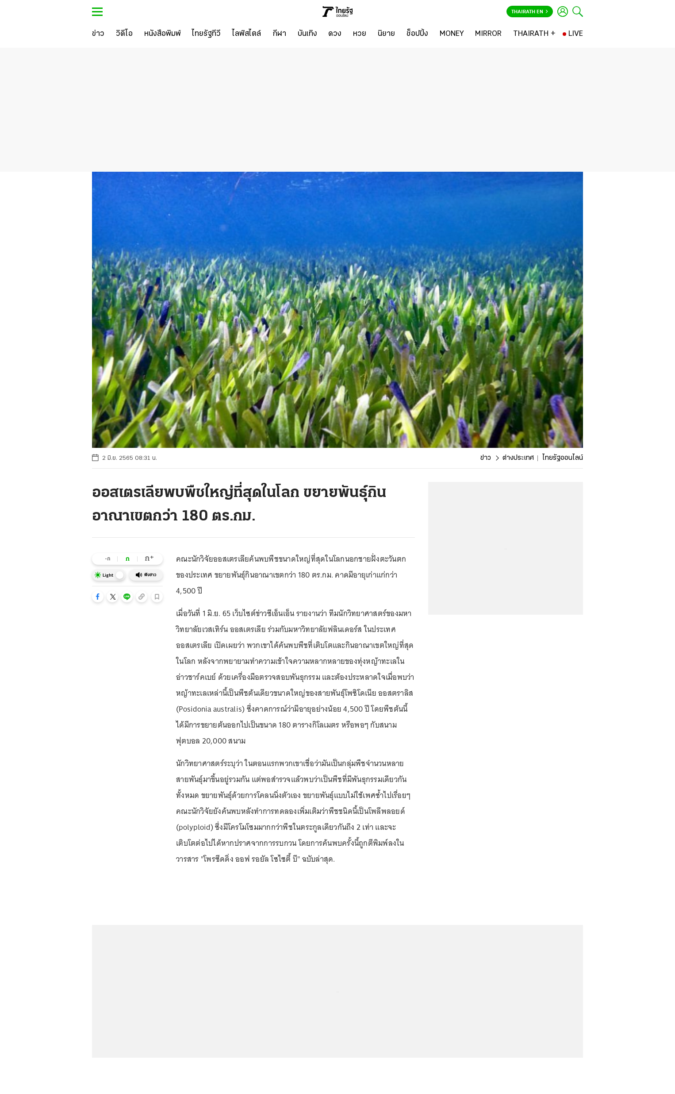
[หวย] (359, 34)
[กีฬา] (279, 34)
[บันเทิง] (307, 34)
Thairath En (529, 12)
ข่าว (485, 458)
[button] (98, 596)
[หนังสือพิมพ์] (162, 34)
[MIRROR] (488, 34)
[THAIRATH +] (534, 34)
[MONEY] (452, 34)
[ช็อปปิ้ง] (417, 34)
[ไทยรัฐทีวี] (206, 34)
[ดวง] (334, 34)
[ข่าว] (98, 34)
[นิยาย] (386, 34)
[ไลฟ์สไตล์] (246, 34)
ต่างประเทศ (518, 458)
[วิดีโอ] (124, 34)
